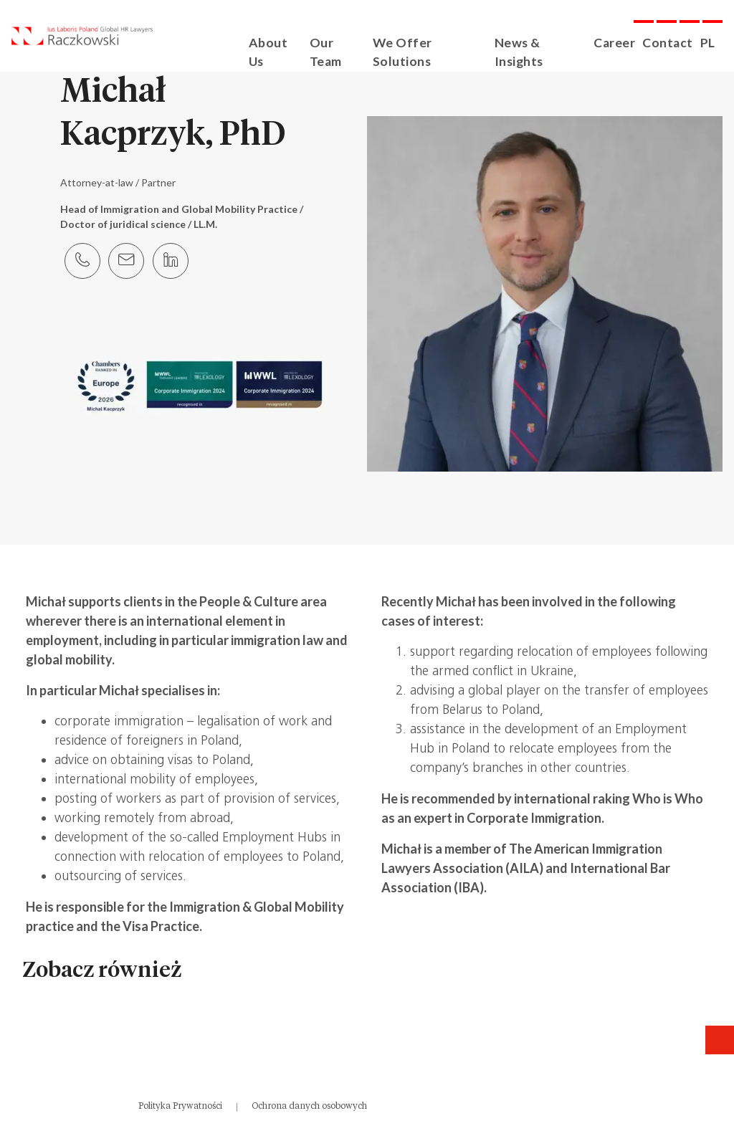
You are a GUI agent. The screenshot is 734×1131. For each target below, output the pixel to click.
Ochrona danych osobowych (309, 1106)
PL (708, 42)
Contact (670, 42)
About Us (288, 42)
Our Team (350, 42)
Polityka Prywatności (180, 1106)
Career (620, 42)
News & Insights (549, 42)
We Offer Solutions (441, 42)
